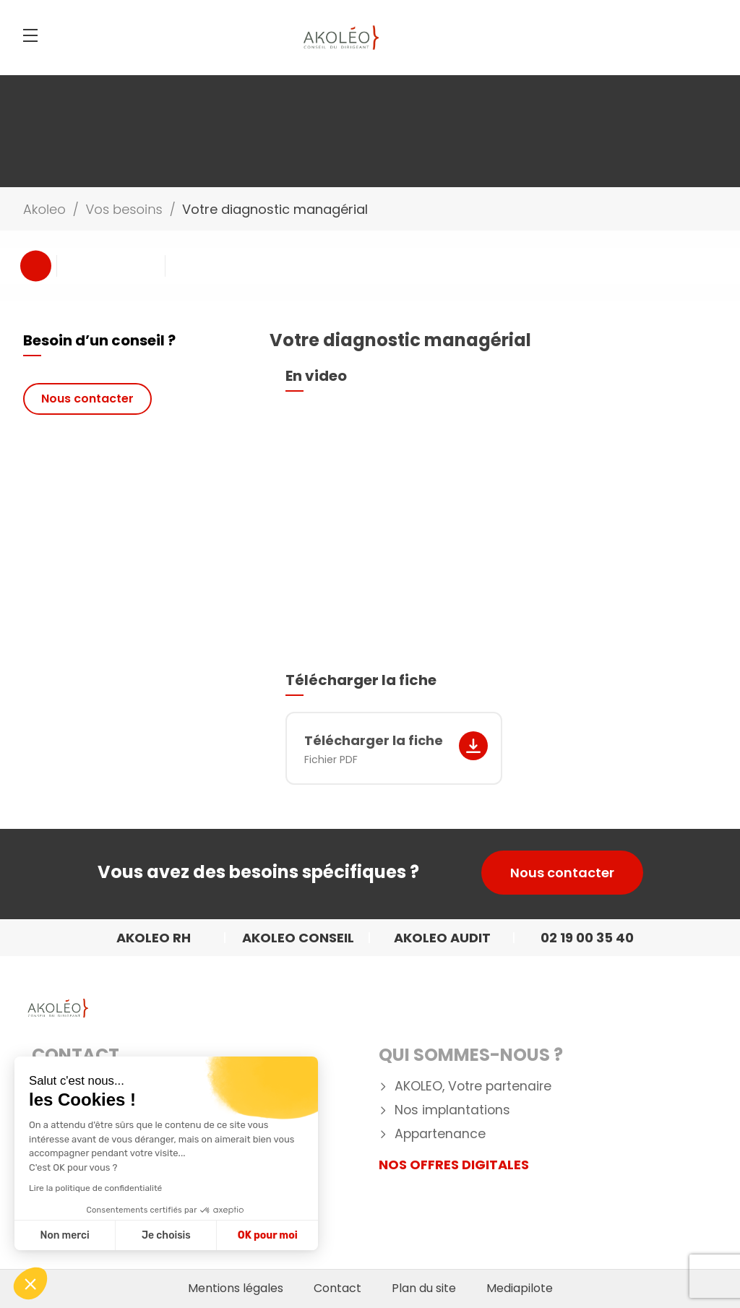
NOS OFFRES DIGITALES (454, 1165)
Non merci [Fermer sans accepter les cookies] (64, 1235)
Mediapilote (519, 1288)
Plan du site (424, 1288)
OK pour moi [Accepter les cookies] (268, 1235)
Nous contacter (87, 398)
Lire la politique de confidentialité (95, 1188)
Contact (75, 1055)
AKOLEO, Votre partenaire (473, 1086)
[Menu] (30, 35)
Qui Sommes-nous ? (471, 1055)
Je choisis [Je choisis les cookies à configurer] (166, 1235)
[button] (30, 1283)
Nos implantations (452, 1110)
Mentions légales (235, 1288)
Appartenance (440, 1134)
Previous (35, 265)
